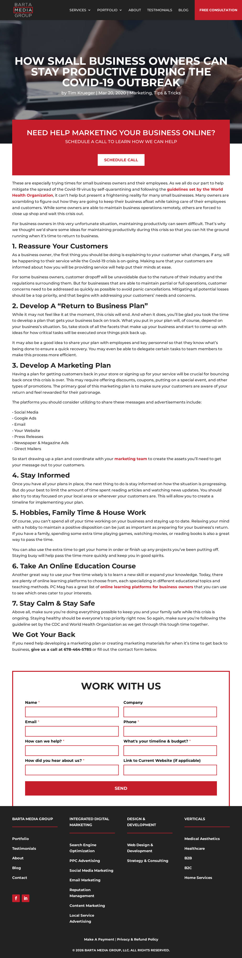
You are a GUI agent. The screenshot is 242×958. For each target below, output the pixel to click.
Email (32, 722)
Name (32, 702)
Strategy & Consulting (147, 860)
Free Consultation (218, 10)
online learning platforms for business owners (146, 587)
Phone (131, 722)
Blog (183, 10)
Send (121, 788)
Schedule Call (121, 160)
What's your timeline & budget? (157, 741)
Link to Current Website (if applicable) (162, 760)
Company (133, 702)
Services (78, 10)
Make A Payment (99, 939)
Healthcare (194, 848)
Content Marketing (87, 905)
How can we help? (44, 741)
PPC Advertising (85, 860)
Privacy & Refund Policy (137, 939)
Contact (19, 877)
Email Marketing (85, 880)
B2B (188, 858)
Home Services (198, 877)
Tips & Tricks (167, 93)
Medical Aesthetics (202, 838)
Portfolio (107, 10)
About (135, 10)
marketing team (130, 459)
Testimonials (159, 10)
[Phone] (170, 731)
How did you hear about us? (54, 760)
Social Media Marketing (91, 870)
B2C (188, 868)
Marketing (140, 93)
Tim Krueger (81, 93)
